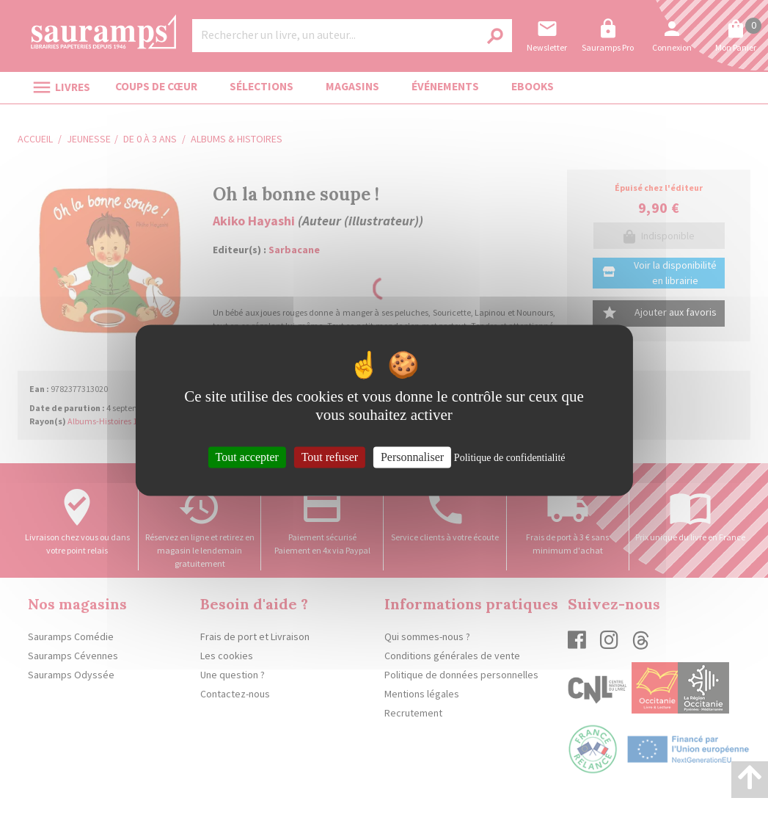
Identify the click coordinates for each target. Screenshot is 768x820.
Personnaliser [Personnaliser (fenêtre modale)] (412, 457)
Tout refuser (330, 457)
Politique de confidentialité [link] (510, 457)
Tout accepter (247, 457)
